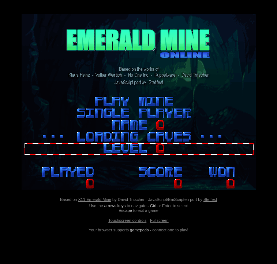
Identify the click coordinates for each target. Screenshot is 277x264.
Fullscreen (159, 220)
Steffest (210, 199)
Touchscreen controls (127, 220)
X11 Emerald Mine (95, 199)
